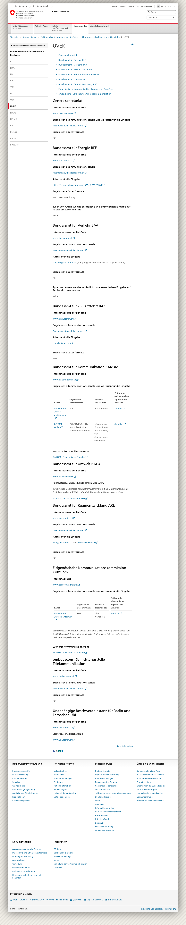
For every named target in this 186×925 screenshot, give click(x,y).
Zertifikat (119, 408)
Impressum (170, 908)
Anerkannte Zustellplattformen (68, 125)
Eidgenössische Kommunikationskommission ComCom (85, 89)
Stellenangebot (146, 6)
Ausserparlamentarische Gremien (26, 849)
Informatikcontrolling (105, 808)
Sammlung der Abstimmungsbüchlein (70, 864)
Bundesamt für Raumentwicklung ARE (77, 84)
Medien (123, 6)
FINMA (13, 119)
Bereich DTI (100, 823)
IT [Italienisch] (166, 6)
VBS (12, 87)
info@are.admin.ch (62, 542)
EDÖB (13, 112)
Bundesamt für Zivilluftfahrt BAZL (75, 69)
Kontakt (115, 6)
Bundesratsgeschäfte (21, 771)
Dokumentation (81, 27)
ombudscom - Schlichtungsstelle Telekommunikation (84, 93)
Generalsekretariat (67, 55)
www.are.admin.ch (62, 518)
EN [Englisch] (174, 6)
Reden (56, 860)
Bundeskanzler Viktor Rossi (148, 771)
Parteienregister (61, 789)
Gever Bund (17, 864)
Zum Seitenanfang (125, 746)
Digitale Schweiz (102, 771)
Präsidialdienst (18, 797)
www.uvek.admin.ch (63, 113)
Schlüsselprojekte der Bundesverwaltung (113, 793)
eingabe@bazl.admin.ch (65, 343)
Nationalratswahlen (62, 786)
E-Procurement (101, 815)
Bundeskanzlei (41, 6)
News (51, 899)
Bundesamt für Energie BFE (72, 60)
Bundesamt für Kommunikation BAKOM (78, 74)
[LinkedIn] (62, 751)
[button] (149, 12)
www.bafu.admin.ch (63, 476)
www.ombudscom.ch (63, 676)
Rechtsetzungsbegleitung (23, 789)
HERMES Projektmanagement (108, 811)
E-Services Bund (102, 819)
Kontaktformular (86, 542)
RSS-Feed (63, 899)
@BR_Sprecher (20, 899)
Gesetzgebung (18, 786)
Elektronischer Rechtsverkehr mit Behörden (59, 37)
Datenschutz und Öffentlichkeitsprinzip (29, 853)
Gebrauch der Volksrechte (65, 793)
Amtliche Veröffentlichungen (25, 793)
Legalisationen (133, 6)
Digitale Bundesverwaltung (107, 774)
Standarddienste (102, 789)
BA (11, 125)
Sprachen (16, 782)
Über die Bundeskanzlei (99, 26)
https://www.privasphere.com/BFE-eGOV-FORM (77, 185)
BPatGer (14, 144)
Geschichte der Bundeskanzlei (150, 793)
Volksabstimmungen (63, 778)
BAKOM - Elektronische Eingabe (69, 457)
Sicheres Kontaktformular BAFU (69, 498)
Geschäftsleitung (144, 782)
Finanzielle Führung (104, 826)
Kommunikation (19, 778)
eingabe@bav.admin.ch (64, 262)
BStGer (13, 132)
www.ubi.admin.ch (62, 727)
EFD (12, 93)
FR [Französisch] (162, 6)
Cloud (97, 800)
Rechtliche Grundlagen (147, 789)
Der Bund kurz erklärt (63, 853)
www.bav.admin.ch (62, 238)
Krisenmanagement (21, 800)
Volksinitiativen (61, 771)
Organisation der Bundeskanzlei (151, 786)
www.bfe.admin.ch (62, 160)
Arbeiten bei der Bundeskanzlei (150, 800)
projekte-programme (104, 830)
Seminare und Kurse (21, 867)
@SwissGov (38, 899)
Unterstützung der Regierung (20, 27)
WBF (12, 99)
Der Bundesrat (19, 6)
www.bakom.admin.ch (64, 379)
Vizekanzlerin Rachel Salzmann (150, 774)
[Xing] (59, 751)
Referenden (59, 774)
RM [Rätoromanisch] (170, 6)
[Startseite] (51, 14)
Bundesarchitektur (103, 797)
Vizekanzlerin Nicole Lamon (149, 778)
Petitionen (58, 782)
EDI (12, 74)
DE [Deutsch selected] (158, 6)
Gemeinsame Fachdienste (106, 786)
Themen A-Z (161, 17)
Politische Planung (20, 774)
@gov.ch (77, 899)
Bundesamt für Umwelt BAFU (73, 79)
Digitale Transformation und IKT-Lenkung (59, 28)
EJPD (12, 80)
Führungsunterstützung (22, 856)
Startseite (14, 37)
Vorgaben (99, 804)
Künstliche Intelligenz (105, 778)
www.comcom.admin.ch (65, 584)
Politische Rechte (42, 26)
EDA (12, 67)
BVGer (13, 138)
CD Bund (57, 849)
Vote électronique (62, 797)
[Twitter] (57, 751)
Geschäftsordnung (145, 797)
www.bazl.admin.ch (63, 318)
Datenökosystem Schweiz (106, 782)
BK (11, 61)
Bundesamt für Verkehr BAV (72, 64)
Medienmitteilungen (63, 856)
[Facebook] (54, 751)
